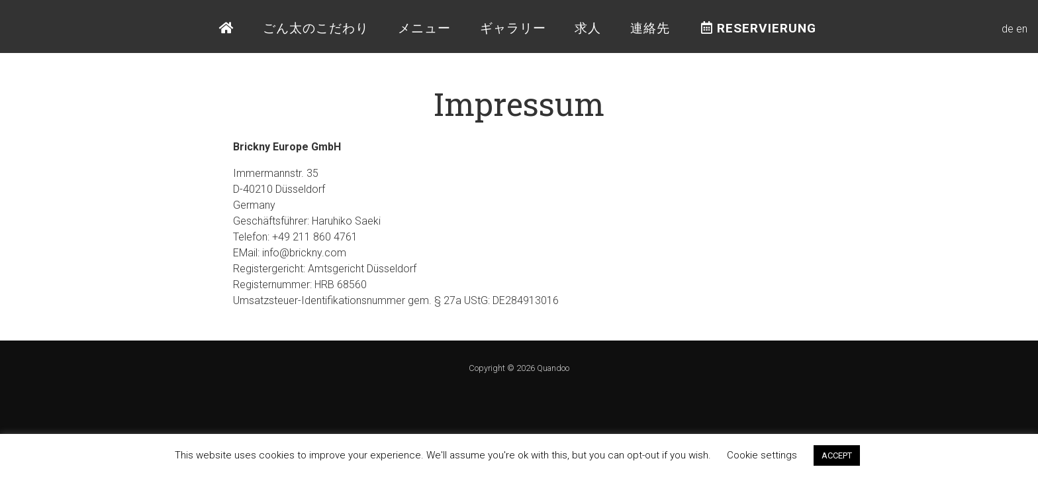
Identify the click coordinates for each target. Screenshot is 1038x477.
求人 (588, 28)
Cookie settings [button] (762, 455)
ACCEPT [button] (837, 455)
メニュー (424, 28)
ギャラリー (513, 28)
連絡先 (650, 28)
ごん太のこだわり (316, 28)
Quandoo (553, 368)
